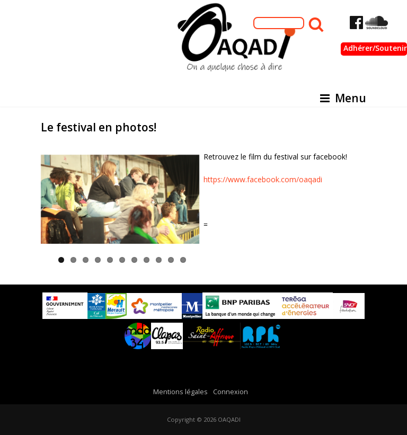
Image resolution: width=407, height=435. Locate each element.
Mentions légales (180, 391)
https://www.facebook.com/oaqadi (263, 179)
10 (171, 260)
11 (183, 260)
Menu (343, 98)
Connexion (230, 391)
